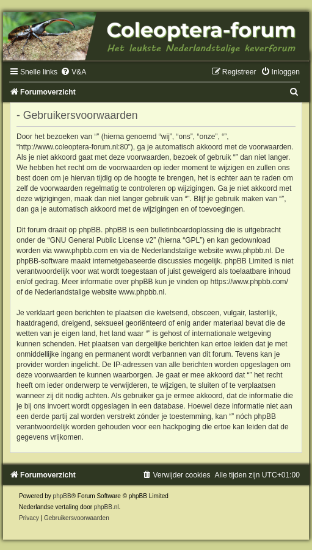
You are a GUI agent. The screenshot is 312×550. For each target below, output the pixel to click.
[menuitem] (73, 72)
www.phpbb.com (80, 250)
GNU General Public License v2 (101, 240)
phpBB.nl (106, 507)
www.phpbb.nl (248, 250)
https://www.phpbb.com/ (249, 281)
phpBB (62, 496)
